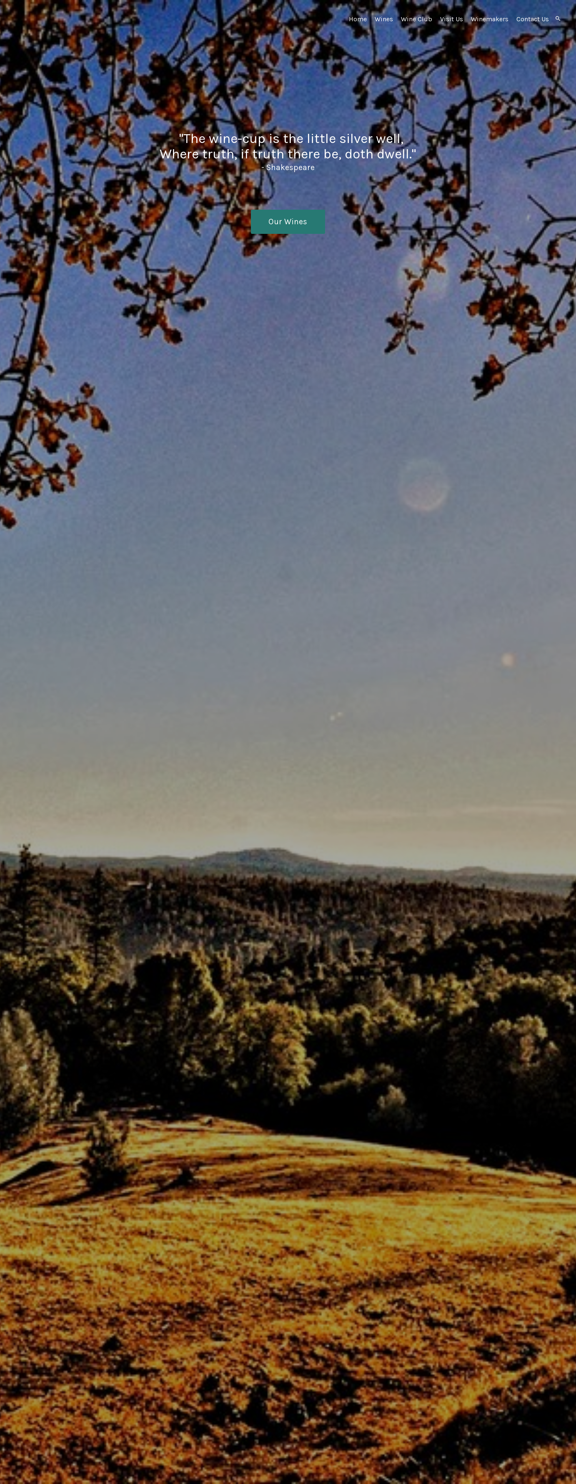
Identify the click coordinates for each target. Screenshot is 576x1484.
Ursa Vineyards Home (77, 37)
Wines (384, 19)
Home (358, 19)
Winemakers (489, 19)
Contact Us (532, 19)
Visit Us (451, 19)
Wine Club (416, 19)
